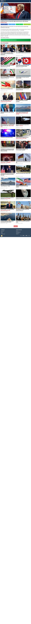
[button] (27, 24)
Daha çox (16, 226)
